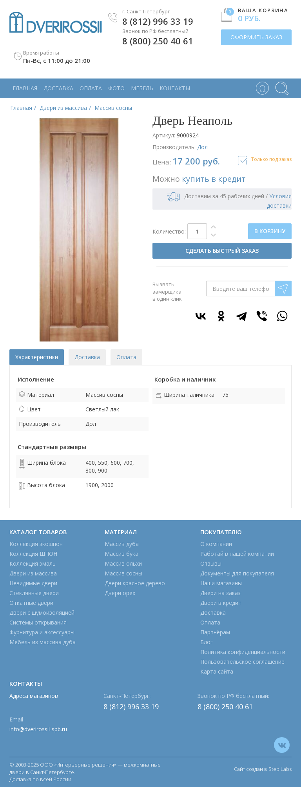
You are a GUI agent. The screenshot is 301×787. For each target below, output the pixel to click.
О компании (216, 544)
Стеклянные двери (34, 593)
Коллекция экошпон (36, 544)
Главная (25, 88)
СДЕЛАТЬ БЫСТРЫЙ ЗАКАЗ (222, 250)
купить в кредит (214, 178)
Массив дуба (122, 544)
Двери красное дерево (135, 583)
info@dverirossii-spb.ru (38, 729)
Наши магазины (221, 583)
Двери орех (120, 593)
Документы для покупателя (237, 573)
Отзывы (210, 563)
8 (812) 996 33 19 (157, 21)
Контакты (175, 88)
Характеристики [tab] (36, 357)
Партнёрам (215, 632)
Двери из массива (33, 573)
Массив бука (121, 553)
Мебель (142, 88)
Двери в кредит (220, 602)
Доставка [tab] (87, 357)
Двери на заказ (220, 593)
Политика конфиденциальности (242, 652)
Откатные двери (31, 602)
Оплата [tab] (126, 357)
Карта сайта (216, 671)
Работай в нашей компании (237, 553)
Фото (116, 88)
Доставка (58, 88)
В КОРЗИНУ (269, 231)
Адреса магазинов (33, 695)
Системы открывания (38, 622)
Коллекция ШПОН (33, 553)
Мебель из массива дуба (42, 642)
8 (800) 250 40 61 (157, 41)
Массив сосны (123, 573)
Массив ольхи (123, 563)
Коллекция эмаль (32, 563)
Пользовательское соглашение (242, 661)
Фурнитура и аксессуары (41, 632)
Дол (202, 147)
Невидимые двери (33, 583)
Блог (206, 642)
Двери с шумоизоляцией (41, 612)
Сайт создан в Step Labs (263, 768)
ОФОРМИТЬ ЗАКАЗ (256, 37)
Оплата (91, 88)
